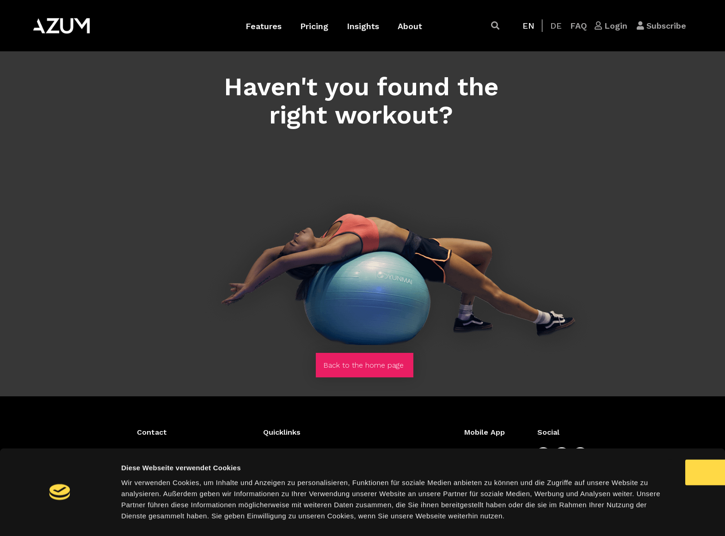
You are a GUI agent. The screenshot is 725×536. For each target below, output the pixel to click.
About (410, 26)
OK (648, 433)
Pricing (314, 26)
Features (264, 26)
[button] (495, 26)
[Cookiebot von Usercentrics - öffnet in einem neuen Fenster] (59, 518)
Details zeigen (491, 518)
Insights (363, 26)
